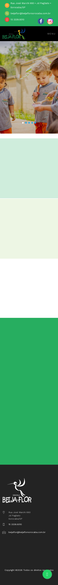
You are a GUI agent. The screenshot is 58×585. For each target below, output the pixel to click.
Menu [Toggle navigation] (51, 33)
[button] (23, 123)
